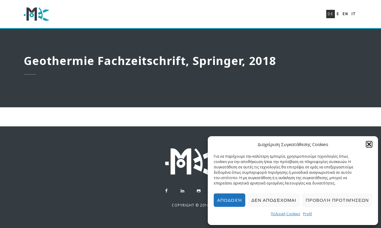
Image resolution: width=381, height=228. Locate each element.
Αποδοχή (229, 200)
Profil (307, 213)
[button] (369, 144)
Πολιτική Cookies (285, 213)
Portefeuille (266, 17)
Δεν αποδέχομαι (274, 200)
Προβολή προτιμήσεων (337, 200)
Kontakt (303, 18)
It (354, 14)
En (345, 14)
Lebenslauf (226, 15)
